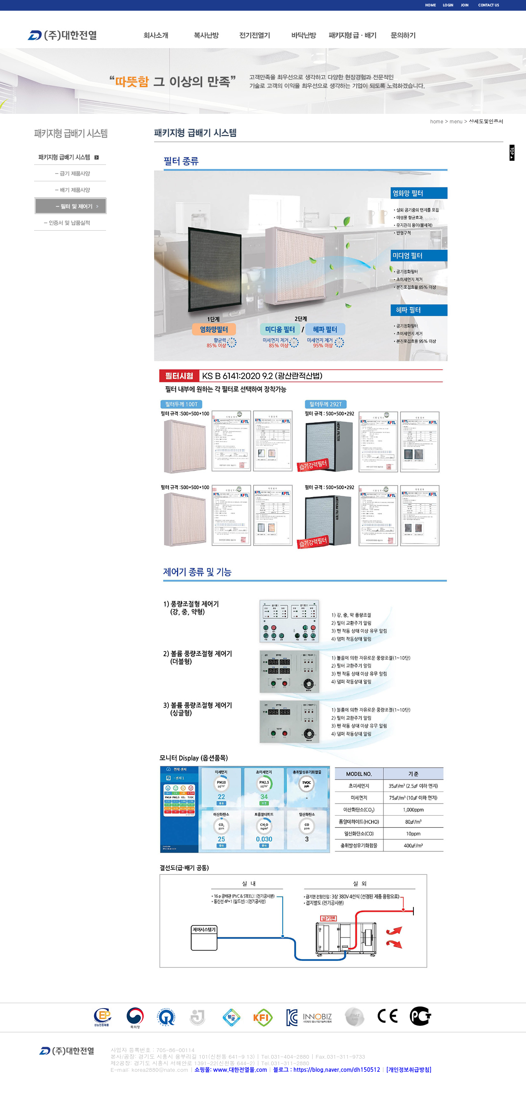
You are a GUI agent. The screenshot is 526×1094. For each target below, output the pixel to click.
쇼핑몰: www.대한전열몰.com (231, 1070)
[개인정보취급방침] (408, 1070)
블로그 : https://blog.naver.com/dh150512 (327, 1070)
